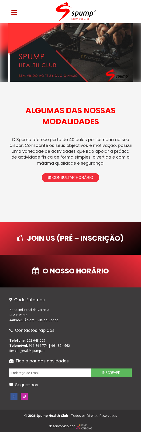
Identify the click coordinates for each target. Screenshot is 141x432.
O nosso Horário (70, 271)
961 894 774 (38, 345)
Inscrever (111, 373)
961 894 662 (60, 345)
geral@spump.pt (32, 350)
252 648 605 (36, 340)
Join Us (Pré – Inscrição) (70, 238)
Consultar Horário (70, 178)
